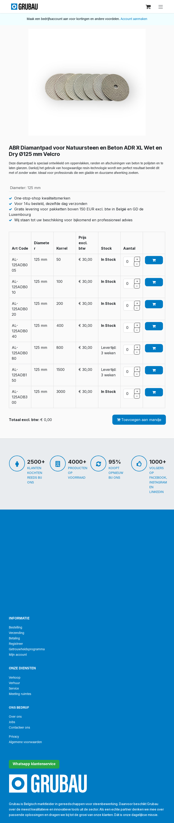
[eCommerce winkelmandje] (148, 6)
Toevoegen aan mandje (139, 419)
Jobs (12, 722)
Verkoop (14, 678)
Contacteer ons (19, 727)
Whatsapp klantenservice (34, 764)
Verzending (16, 633)
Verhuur (14, 683)
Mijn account (18, 655)
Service (14, 688)
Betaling (14, 638)
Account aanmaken (134, 19)
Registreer (16, 644)
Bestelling (15, 627)
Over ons (15, 717)
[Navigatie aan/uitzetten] (160, 6)
